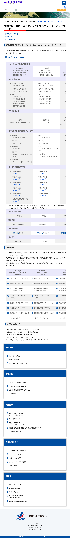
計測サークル (13, 465)
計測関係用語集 (14, 488)
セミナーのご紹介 (15, 458)
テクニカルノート (15, 484)
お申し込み (10, 37)
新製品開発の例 (14, 360)
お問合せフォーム (15, 431)
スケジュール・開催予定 (17, 451)
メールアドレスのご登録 (17, 462)
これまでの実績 (14, 356)
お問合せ (61, 9)
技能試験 (32, 21)
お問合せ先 (13, 394)
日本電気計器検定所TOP (11, 21)
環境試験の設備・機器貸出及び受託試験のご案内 (18, 414)
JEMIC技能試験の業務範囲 (18, 386)
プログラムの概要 (12, 34)
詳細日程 (16, 233)
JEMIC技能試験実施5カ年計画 (19, 390)
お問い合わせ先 (11, 40)
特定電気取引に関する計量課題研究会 (16, 496)
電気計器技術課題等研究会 (18, 501)
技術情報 (24, 21)
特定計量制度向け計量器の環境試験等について (25, 428)
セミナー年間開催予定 (16, 454)
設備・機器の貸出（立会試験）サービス (16, 423)
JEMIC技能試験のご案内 (17, 382)
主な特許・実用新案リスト (18, 363)
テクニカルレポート (16, 492)
